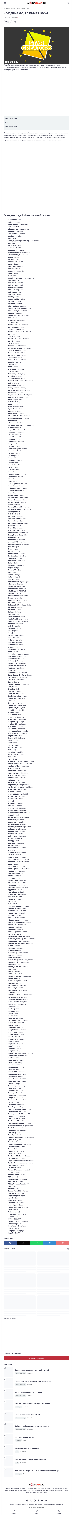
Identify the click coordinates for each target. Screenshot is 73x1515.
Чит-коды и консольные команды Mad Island (32, 1404)
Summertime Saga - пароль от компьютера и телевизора (37, 1471)
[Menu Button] (5, 3)
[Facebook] (10, 1243)
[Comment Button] (6, 22)
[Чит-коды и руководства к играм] (36, 1484)
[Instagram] (34, 1500)
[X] (23, 1243)
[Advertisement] (36, 94)
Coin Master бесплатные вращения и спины (32, 1426)
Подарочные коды (20, 1373)
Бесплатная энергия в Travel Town (28, 1392)
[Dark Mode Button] (68, 3)
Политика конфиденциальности (32, 1504)
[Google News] (46, 1500)
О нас (12, 1504)
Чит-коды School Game (24, 1437)
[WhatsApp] (36, 1243)
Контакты (18, 1504)
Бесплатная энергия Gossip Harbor (28, 1415)
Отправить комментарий (36, 1358)
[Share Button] (15, 22)
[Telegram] (49, 1243)
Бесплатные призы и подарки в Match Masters (33, 1381)
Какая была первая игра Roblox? (27, 1448)
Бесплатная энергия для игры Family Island (32, 1370)
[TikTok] (38, 1500)
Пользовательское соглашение (53, 1504)
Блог (17, 1451)
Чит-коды (18, 1407)
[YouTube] (42, 1500)
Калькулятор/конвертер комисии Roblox (30, 1459)
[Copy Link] (62, 1243)
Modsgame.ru (39, 1508)
